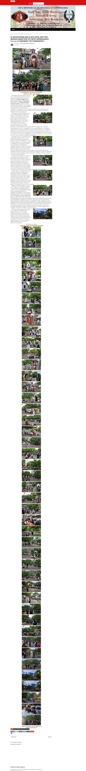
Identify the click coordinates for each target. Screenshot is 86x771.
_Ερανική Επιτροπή (15, 55)
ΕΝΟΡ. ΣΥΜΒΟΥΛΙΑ (15, 47)
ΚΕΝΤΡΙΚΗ (15, 726)
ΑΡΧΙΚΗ (13, 27)
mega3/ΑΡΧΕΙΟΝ (14, 44)
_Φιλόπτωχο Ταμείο (15, 52)
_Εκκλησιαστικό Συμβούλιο (17, 49)
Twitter (16, 729)
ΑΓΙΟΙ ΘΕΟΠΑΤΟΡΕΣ (15, 29)
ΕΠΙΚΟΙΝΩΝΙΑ (14, 61)
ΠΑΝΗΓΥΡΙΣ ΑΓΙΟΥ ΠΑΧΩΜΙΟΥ (24, 726)
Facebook (12, 729)
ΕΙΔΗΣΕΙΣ (18, 1)
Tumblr (28, 729)
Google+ (20, 729)
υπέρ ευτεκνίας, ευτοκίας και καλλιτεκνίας (63, 428)
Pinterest (32, 729)
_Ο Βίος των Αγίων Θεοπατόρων (18, 32)
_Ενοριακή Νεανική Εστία (16, 58)
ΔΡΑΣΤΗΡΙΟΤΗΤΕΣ (15, 41)
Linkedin (24, 729)
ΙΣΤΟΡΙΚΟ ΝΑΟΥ (14, 38)
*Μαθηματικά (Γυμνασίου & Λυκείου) (63, 409)
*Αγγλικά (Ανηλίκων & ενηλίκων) (62, 408)
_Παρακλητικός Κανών (16, 35)
